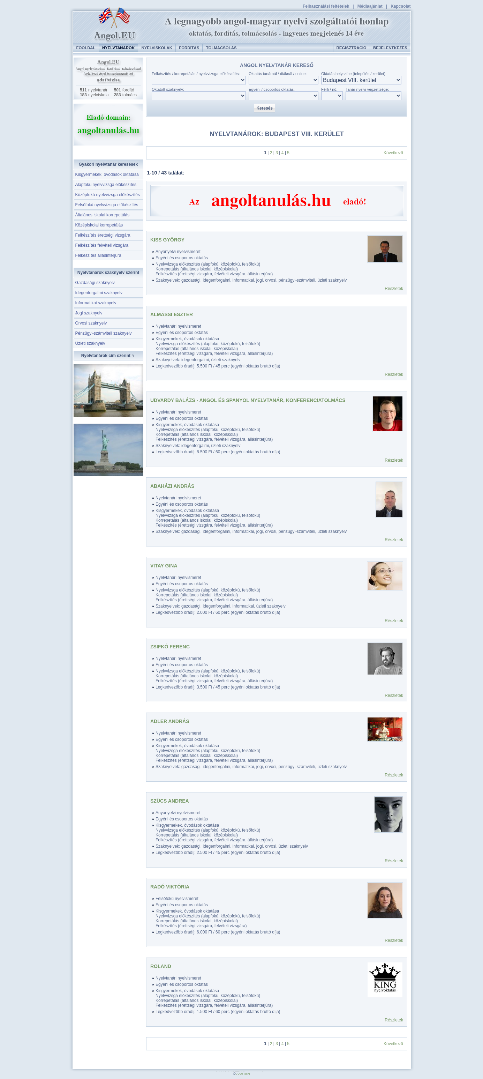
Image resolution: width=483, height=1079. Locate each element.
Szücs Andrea (169, 801)
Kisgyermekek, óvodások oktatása (107, 174)
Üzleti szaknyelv (90, 343)
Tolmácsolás (221, 48)
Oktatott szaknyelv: (168, 89)
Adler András (169, 721)
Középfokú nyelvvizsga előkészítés (107, 194)
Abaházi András (172, 486)
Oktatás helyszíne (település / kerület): (353, 74)
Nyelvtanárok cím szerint (108, 355)
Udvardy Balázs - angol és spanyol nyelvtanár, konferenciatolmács (248, 400)
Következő (393, 152)
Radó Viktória (169, 887)
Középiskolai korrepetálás (99, 225)
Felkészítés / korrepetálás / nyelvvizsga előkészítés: (196, 74)
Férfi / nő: (329, 89)
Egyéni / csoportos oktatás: (272, 89)
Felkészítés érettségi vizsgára (102, 235)
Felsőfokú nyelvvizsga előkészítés (106, 204)
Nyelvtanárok (118, 48)
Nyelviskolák (156, 48)
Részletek (394, 288)
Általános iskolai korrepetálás (102, 215)
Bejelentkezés (390, 48)
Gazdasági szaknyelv (95, 282)
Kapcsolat (400, 6)
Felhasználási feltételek (326, 6)
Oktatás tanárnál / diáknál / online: (278, 74)
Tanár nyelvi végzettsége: (367, 89)
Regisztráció (352, 48)
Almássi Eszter (171, 314)
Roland (160, 966)
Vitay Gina (164, 565)
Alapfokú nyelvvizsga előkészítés (105, 184)
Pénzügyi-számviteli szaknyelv (103, 333)
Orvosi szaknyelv (91, 323)
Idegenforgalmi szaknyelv (98, 292)
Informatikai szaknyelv (95, 302)
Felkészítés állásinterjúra (98, 255)
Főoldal (86, 48)
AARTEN (243, 1074)
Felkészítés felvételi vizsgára (102, 245)
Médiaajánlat (370, 6)
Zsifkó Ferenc (170, 646)
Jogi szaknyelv (89, 313)
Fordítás (189, 48)
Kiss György (167, 240)
